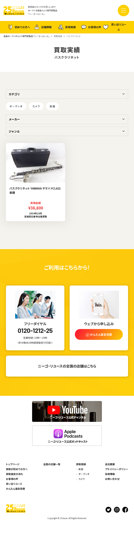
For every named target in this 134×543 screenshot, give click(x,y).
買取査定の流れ (14, 474)
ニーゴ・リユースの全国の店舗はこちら (67, 366)
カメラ (36, 106)
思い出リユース (114, 27)
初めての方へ (19, 27)
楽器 (52, 106)
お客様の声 (91, 27)
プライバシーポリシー (116, 469)
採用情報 (110, 474)
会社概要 (110, 464)
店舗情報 (43, 27)
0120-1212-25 (35, 330)
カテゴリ (14, 94)
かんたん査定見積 (15, 488)
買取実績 (67, 27)
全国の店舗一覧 (51, 464)
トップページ (13, 464)
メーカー (14, 119)
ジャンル (14, 131)
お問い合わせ (112, 479)
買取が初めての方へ (17, 469)
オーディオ (16, 106)
